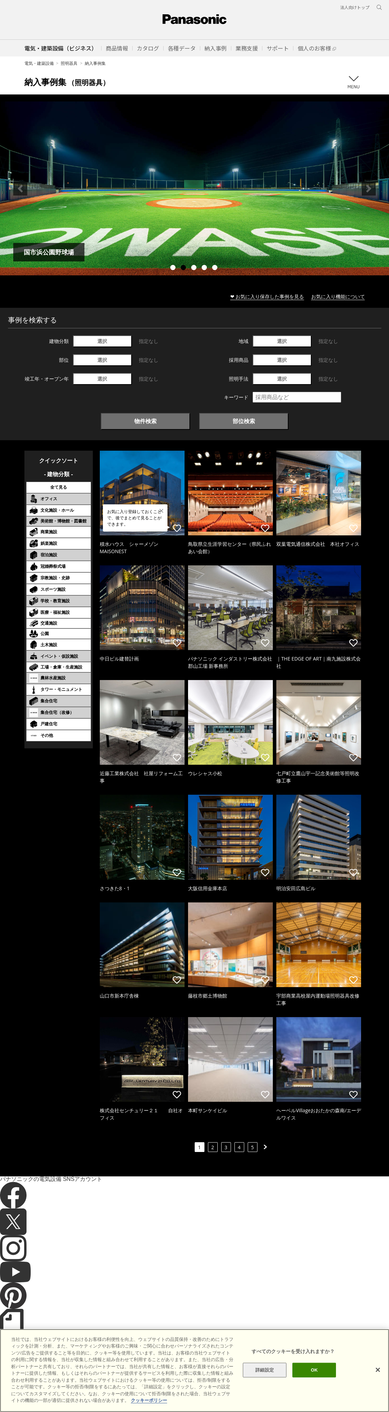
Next (369, 189)
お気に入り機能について (338, 296)
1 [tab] (173, 268)
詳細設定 (264, 1370)
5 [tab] (215, 268)
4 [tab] (205, 268)
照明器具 (69, 63)
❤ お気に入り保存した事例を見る (267, 296)
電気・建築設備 (39, 63)
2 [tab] (184, 268)
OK (314, 1370)
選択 (102, 341)
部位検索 (244, 421)
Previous (20, 189)
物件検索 (145, 421)
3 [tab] (194, 268)
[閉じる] (378, 1369)
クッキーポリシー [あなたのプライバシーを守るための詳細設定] (149, 1400)
